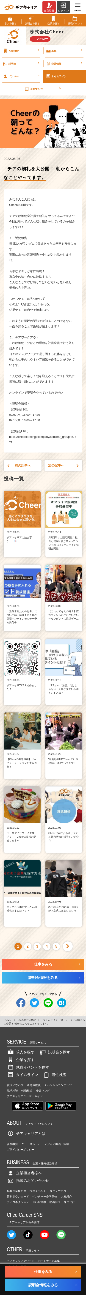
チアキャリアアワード (20, 1261)
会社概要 (12, 1144)
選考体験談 (34, 1085)
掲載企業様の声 (16, 1191)
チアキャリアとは (26, 1133)
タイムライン (56, 76)
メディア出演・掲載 (56, 1144)
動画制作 (54, 1202)
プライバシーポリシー (20, 1149)
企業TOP (21, 51)
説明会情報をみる (43, 978)
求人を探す (20, 1052)
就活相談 (12, 1090)
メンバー (21, 76)
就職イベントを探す (28, 1067)
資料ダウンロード (18, 1196)
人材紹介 (66, 1196)
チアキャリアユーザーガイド (25, 1096)
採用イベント (38, 1191)
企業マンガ (42, 89)
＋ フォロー (40, 38)
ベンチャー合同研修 (44, 1196)
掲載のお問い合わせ (28, 1180)
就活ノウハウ (15, 1085)
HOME (7, 1019)
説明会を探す (54, 1052)
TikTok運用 (39, 1202)
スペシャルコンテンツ (58, 1085)
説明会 (21, 63)
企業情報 (64, 63)
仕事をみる (43, 964)
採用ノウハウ (58, 1191)
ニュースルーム (31, 1144)
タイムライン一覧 (53, 1019)
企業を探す (20, 1059)
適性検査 (55, 1074)
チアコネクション (18, 1202)
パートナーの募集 (49, 1261)
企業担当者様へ (24, 1173)
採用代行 (69, 1202)
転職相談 (26, 1090)
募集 (64, 51)
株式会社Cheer (27, 1019)
